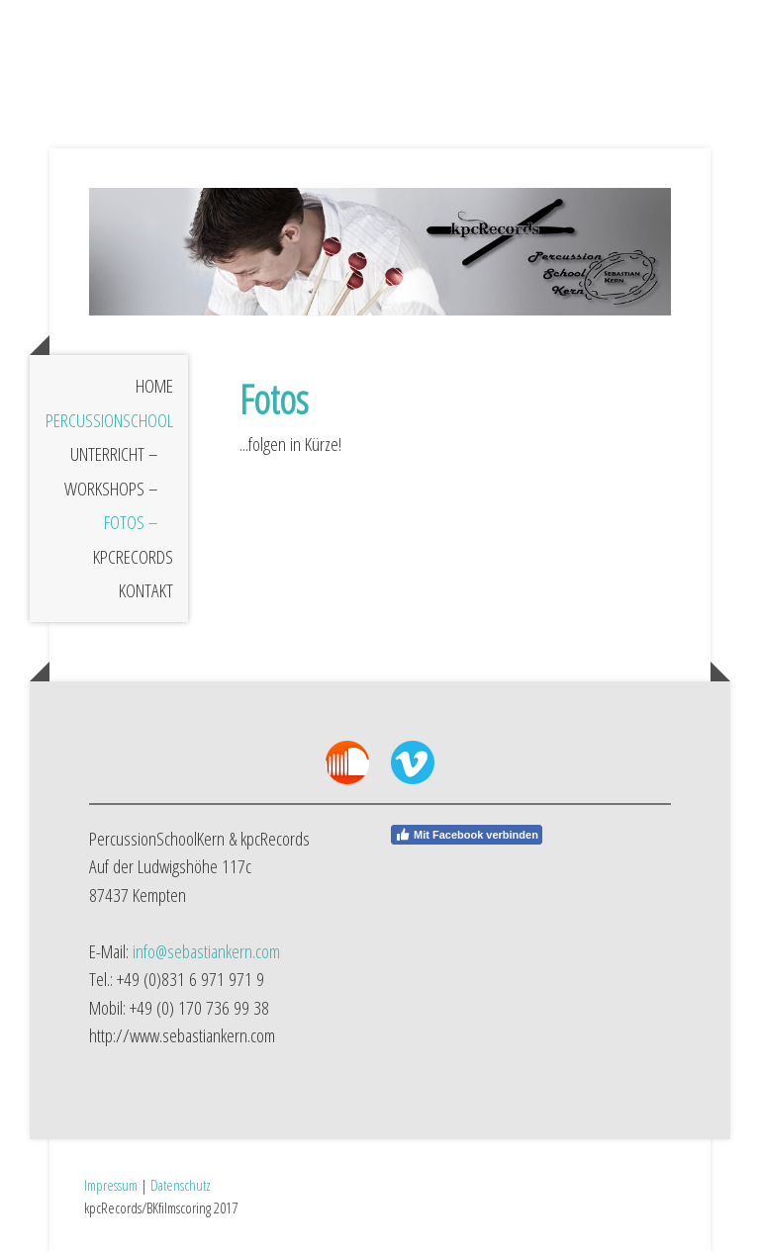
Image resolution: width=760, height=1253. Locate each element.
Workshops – (111, 488)
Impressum (111, 1185)
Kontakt (146, 590)
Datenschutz (180, 1185)
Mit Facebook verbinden (466, 835)
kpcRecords (133, 557)
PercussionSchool (109, 420)
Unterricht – (114, 454)
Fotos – (131, 522)
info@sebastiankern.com (206, 951)
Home (154, 386)
